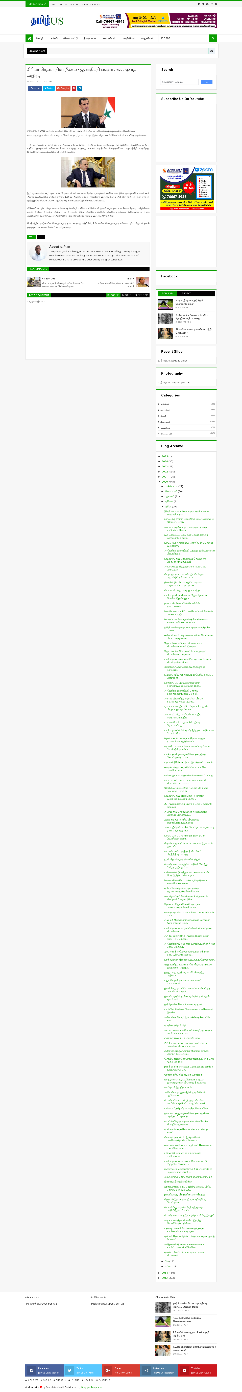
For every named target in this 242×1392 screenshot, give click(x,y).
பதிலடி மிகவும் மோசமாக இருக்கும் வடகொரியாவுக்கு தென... (184, 1229)
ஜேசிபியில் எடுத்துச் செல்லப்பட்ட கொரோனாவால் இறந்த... (183, 644)
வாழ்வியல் (147, 38)
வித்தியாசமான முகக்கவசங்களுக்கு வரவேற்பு (184, 668)
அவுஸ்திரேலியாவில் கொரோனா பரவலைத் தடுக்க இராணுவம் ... (189, 829)
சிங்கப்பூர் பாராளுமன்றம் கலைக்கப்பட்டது (188, 775)
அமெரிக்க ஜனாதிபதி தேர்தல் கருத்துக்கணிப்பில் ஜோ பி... (181, 692)
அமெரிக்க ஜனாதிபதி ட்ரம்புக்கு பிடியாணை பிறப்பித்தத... (189, 552)
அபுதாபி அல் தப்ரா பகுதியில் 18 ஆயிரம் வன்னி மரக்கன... (187, 1146)
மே (167, 1261)
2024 (165, 461)
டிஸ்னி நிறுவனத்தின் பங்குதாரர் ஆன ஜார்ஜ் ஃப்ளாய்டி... (189, 1237)
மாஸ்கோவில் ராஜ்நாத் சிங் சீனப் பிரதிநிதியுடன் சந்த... (183, 853)
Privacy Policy (91, 4)
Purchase (103, 1380)
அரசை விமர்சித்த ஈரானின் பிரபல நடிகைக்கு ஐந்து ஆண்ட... (183, 700)
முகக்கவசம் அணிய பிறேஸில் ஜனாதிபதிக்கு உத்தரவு (181, 821)
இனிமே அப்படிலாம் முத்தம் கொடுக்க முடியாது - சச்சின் (186, 789)
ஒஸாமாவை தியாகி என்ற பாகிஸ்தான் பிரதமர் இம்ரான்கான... (186, 708)
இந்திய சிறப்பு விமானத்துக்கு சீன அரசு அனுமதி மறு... (186, 512)
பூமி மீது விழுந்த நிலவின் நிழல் (182, 859)
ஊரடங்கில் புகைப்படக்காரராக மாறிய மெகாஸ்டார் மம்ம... (186, 781)
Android (60, 1380)
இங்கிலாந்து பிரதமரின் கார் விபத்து (184, 1194)
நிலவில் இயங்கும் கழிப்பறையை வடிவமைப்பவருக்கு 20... (183, 584)
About (63, 4)
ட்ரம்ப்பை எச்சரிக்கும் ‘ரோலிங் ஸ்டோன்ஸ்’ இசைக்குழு (188, 544)
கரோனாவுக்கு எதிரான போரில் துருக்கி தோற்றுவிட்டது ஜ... (186, 1052)
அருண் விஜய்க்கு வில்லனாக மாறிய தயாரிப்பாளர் (185, 768)
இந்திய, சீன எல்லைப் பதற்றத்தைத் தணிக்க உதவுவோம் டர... (188, 1068)
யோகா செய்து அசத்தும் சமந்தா (182, 590)
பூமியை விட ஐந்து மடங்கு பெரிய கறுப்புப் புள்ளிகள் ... (188, 676)
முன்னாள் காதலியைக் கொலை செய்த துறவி (186, 1130)
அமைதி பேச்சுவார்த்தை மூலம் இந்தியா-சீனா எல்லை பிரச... (187, 921)
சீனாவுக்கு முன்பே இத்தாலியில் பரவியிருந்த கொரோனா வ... (182, 1138)
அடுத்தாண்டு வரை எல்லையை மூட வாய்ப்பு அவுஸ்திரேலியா (184, 1245)
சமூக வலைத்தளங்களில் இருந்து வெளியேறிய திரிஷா (182, 1221)
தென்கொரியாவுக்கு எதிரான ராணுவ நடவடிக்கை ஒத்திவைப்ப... (185, 739)
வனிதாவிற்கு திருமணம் (178, 1087)
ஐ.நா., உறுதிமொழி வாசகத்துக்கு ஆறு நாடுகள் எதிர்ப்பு (185, 528)
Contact (75, 4)
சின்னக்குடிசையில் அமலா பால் (182, 1037)
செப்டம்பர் (171, 491)
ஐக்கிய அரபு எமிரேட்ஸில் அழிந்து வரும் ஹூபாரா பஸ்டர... (188, 1031)
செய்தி (39, 38)
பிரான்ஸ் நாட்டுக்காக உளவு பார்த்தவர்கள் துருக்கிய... (188, 845)
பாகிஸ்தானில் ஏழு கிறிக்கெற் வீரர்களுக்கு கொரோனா (188, 929)
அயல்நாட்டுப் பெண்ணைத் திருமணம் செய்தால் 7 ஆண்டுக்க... (186, 897)
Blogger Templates (92, 1387)
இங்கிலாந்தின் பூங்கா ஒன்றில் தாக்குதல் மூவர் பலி (186, 998)
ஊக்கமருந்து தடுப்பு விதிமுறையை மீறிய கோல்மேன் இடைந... (187, 1188)
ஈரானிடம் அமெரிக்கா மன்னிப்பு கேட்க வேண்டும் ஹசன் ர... (187, 748)
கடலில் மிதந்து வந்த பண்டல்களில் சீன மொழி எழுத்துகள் (186, 1122)
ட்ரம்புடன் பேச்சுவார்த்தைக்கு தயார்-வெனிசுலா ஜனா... (185, 837)
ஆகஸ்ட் (170, 496)
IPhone (73, 1380)
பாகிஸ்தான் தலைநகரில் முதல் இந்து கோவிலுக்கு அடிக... (185, 755)
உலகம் (40, 237)
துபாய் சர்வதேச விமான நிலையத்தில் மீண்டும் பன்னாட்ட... (185, 813)
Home (54, 4)
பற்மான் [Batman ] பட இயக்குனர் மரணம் (188, 762)
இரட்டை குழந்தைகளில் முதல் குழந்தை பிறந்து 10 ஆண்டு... (186, 1114)
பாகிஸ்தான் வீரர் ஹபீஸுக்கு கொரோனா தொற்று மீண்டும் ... (187, 660)
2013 (165, 1277)
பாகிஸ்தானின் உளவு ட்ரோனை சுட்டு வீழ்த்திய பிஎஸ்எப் (185, 1162)
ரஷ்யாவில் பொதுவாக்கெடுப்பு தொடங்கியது (182, 724)
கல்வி (54, 38)
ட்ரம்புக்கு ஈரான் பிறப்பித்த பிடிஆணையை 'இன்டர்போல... (189, 520)
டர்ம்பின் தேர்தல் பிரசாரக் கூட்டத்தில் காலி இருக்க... (188, 1010)
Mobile (46, 1380)
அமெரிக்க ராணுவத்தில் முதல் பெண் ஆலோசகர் (185, 1094)
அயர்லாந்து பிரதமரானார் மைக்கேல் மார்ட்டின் (185, 568)
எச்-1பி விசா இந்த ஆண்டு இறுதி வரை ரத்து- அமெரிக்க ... (186, 937)
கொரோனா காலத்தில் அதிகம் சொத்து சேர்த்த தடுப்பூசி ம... (186, 866)
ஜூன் (168, 506)
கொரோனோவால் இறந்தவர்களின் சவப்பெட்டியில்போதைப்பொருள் (185, 1102)
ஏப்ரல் (169, 1266)
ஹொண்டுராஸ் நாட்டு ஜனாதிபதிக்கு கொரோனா (185, 1201)
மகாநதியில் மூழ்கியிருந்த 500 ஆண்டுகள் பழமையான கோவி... (188, 1170)
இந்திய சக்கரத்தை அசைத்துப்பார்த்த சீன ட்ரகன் (187, 628)
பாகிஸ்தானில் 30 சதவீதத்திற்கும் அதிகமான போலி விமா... (189, 732)
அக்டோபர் (171, 486)
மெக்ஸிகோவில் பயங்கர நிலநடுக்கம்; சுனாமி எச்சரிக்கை (185, 881)
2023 (165, 466)
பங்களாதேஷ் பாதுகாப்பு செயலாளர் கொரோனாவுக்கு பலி (185, 560)
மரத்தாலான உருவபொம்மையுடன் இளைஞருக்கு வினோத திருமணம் (185, 1081)
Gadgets (31, 1380)
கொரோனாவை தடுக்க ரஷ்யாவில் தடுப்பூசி (189, 1215)
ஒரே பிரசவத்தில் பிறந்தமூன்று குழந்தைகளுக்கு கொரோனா (182, 889)
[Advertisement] (186, 241)
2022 (165, 471)
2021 (165, 476)
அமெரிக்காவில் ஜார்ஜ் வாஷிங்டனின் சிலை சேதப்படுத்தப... (189, 945)
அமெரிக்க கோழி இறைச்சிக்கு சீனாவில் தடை (187, 1018)
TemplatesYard (54, 1387)
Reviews (88, 1380)
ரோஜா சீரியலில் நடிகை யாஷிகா (183, 1074)
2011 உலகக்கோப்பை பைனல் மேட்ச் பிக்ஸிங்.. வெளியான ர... (185, 1044)
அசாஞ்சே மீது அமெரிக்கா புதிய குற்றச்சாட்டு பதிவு (182, 716)
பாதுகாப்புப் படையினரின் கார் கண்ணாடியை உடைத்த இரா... (182, 684)
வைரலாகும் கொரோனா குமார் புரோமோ (188, 1176)
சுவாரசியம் (109, 38)
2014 (165, 1272)
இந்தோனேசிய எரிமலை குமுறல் (183, 1004)
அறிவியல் (129, 38)
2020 (165, 481)
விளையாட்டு (70, 38)
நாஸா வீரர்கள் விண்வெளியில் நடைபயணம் (182, 604)
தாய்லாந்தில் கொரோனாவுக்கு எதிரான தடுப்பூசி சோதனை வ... (186, 953)
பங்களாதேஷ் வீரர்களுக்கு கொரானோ (186, 1108)
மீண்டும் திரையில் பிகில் (178, 1181)
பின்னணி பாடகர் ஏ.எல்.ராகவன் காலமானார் (182, 1154)
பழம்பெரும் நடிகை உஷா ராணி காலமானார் (182, 982)
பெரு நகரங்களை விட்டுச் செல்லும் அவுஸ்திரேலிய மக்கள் (184, 576)
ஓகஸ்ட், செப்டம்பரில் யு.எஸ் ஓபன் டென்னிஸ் (184, 1253)
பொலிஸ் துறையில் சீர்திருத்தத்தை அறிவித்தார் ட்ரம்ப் (183, 1209)
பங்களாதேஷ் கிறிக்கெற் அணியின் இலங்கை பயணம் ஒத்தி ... (184, 797)
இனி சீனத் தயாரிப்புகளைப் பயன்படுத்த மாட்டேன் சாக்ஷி (187, 990)
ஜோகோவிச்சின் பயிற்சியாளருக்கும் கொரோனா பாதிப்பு (185, 652)
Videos (166, 38)
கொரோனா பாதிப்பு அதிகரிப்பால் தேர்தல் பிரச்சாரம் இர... (188, 612)
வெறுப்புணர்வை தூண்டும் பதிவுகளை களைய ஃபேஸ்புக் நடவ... (186, 620)
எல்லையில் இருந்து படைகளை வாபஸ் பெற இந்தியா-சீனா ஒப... (186, 873)
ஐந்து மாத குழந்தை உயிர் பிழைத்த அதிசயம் (184, 974)
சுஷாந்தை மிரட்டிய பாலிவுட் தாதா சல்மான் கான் (189, 913)
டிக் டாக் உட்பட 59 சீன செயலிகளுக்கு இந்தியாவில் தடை (186, 536)
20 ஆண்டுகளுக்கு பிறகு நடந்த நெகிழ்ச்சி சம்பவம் (188, 805)
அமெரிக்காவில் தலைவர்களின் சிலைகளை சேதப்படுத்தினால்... (188, 636)
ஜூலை (169, 501)
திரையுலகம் (90, 38)
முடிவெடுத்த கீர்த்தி (175, 1025)
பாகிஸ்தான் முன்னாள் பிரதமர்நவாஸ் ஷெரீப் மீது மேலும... (185, 597)
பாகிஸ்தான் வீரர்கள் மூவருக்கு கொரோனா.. (189, 959)
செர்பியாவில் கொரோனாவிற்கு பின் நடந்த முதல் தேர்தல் (189, 1060)
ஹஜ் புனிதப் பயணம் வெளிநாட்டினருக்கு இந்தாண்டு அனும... (188, 966)
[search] (179, 82)
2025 (165, 456)
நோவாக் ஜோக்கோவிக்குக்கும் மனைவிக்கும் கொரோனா (182, 905)
